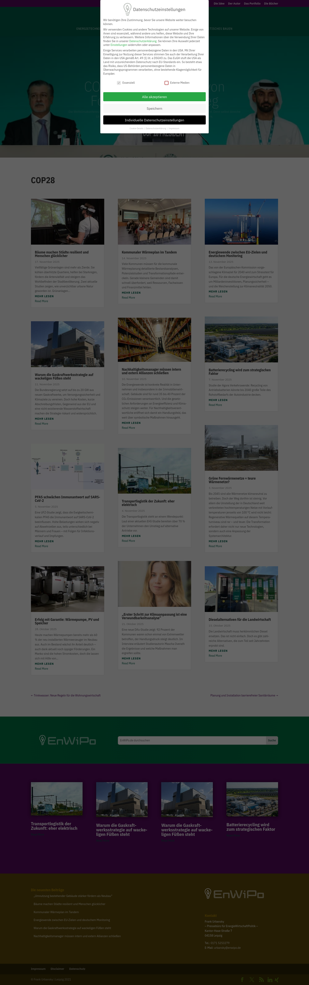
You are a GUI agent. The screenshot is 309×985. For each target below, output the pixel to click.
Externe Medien (177, 83)
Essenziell (126, 83)
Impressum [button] (174, 128)
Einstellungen (119, 45)
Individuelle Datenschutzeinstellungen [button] (154, 120)
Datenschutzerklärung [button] (156, 128)
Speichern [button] (154, 108)
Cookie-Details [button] (137, 128)
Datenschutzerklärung (143, 41)
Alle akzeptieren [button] (154, 97)
